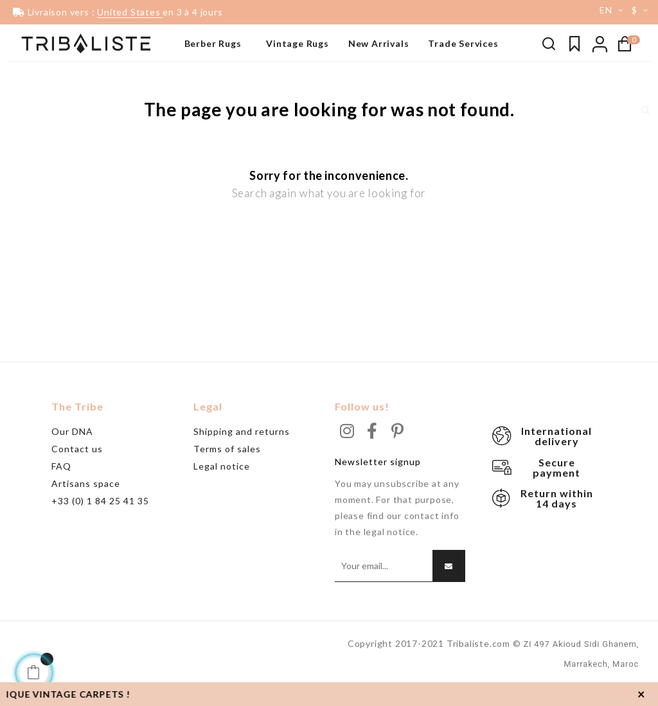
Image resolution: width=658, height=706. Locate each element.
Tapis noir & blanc (48, 74)
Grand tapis (36, 112)
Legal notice (221, 484)
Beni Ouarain (39, 93)
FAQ (61, 484)
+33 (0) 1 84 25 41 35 (100, 519)
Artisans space (85, 502)
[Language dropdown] (606, 10)
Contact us (77, 467)
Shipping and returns (241, 450)
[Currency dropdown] (642, 10)
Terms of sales (227, 467)
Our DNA (72, 450)
